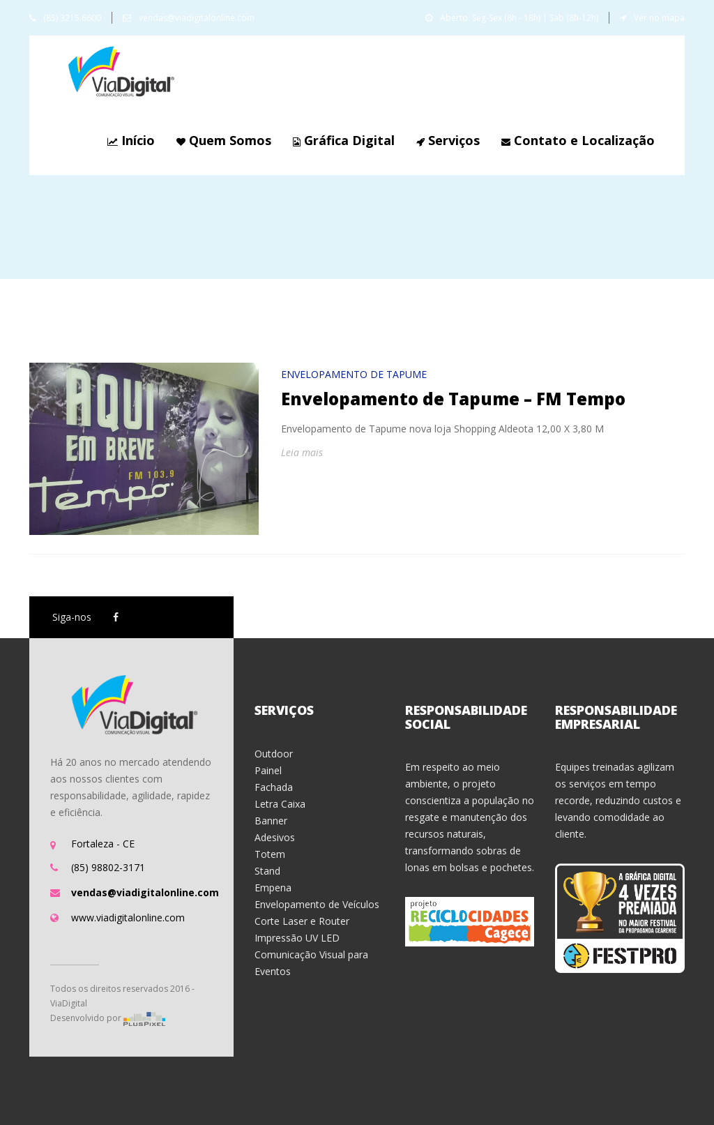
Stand (267, 870)
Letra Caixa (280, 803)
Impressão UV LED (297, 937)
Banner (271, 820)
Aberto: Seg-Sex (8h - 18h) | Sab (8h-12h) (511, 18)
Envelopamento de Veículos (317, 904)
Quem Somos (222, 140)
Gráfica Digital (342, 140)
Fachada (274, 787)
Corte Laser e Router (302, 921)
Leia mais (302, 452)
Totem (270, 854)
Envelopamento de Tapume (354, 374)
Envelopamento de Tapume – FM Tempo (453, 398)
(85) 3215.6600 (65, 18)
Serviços (446, 140)
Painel (268, 770)
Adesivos (275, 837)
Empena (273, 887)
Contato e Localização (576, 140)
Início (129, 140)
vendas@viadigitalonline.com (189, 18)
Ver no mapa (652, 18)
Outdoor (274, 753)
